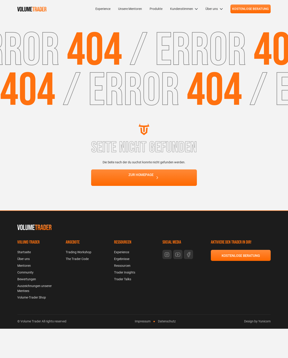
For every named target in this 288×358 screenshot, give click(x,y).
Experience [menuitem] (102, 9)
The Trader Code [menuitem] (77, 259)
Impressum (143, 321)
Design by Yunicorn (257, 321)
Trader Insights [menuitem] (124, 272)
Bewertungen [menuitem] (26, 279)
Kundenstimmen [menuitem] (181, 9)
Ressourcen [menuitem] (122, 265)
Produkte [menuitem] (156, 9)
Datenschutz (167, 321)
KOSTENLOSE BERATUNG (250, 9)
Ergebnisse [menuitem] (121, 259)
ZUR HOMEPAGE (140, 178)
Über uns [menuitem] (211, 9)
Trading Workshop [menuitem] (78, 252)
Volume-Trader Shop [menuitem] (31, 297)
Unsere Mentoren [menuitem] (130, 9)
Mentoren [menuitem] (24, 265)
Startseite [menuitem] (24, 252)
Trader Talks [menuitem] (122, 279)
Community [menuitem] (25, 272)
